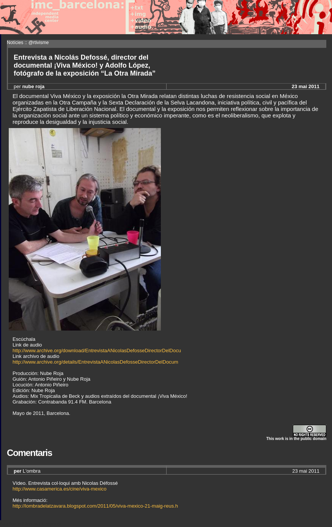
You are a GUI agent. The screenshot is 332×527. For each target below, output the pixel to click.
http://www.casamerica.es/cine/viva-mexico (59, 489)
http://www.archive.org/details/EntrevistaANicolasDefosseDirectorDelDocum (95, 362)
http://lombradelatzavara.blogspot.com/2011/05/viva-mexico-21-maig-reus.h (95, 506)
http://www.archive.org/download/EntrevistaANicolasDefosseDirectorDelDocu (97, 350)
